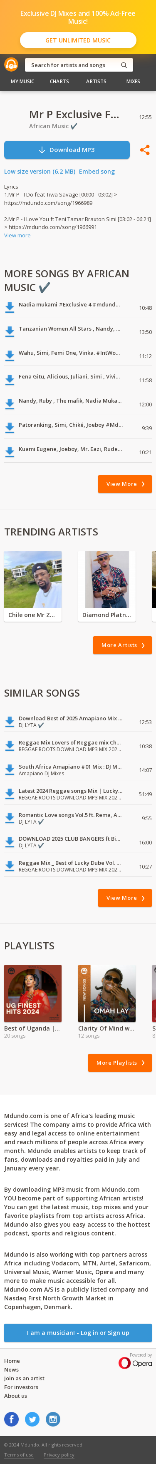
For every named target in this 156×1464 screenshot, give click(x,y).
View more (17, 235)
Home (12, 1360)
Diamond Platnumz (106, 615)
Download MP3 (66, 149)
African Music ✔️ (53, 126)
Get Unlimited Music (78, 40)
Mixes (133, 81)
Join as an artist (24, 1378)
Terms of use (19, 1455)
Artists (96, 81)
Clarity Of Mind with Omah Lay (107, 1028)
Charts (59, 81)
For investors (21, 1387)
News (11, 1369)
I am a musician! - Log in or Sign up (78, 1333)
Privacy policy (59, 1455)
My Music (22, 81)
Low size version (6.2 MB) (39, 171)
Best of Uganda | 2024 (33, 1028)
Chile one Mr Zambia (32, 615)
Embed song (97, 171)
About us (15, 1395)
